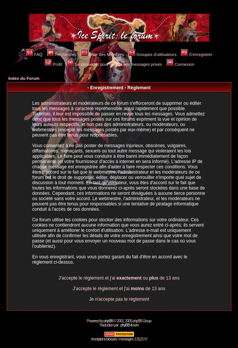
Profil (53, 64)
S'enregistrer (196, 54)
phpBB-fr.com (129, 325)
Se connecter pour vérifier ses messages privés (114, 64)
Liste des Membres (102, 54)
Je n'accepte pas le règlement (119, 299)
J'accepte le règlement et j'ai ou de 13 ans (119, 278)
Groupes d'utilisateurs (153, 54)
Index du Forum (24, 78)
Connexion (181, 64)
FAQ (34, 54)
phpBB (108, 321)
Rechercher (62, 54)
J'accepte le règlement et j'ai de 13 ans (119, 288)
